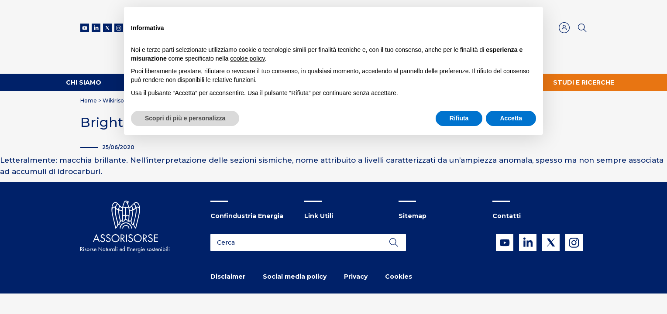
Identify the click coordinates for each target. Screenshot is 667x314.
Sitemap (412, 216)
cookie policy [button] (247, 58)
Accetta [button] (511, 118)
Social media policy (295, 276)
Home (88, 100)
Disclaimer (227, 276)
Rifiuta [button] (459, 118)
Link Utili (318, 216)
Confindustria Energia (246, 216)
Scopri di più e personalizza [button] (185, 118)
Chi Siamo (83, 82)
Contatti (506, 216)
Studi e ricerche (583, 82)
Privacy (356, 276)
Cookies (398, 276)
